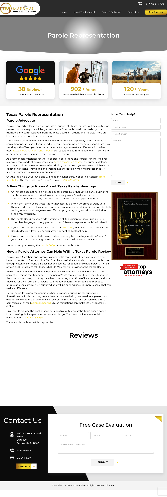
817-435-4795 (154, 4)
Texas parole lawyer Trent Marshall (33, 154)
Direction (25, 473)
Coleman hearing (29, 309)
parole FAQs (48, 250)
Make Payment (156, 12)
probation (68, 232)
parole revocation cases (68, 165)
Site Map (110, 492)
